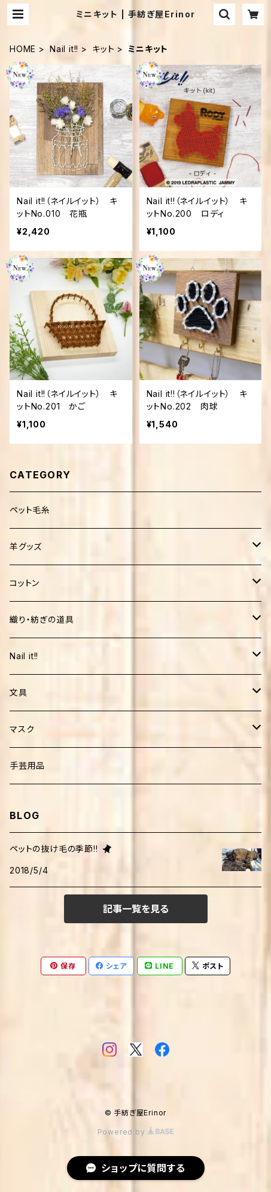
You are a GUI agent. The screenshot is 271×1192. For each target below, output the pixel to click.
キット (103, 49)
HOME (23, 49)
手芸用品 (27, 765)
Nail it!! (64, 49)
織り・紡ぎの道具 (42, 619)
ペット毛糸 (30, 510)
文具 (19, 692)
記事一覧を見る (136, 909)
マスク (22, 729)
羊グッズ (26, 546)
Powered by (136, 1131)
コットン (24, 583)
